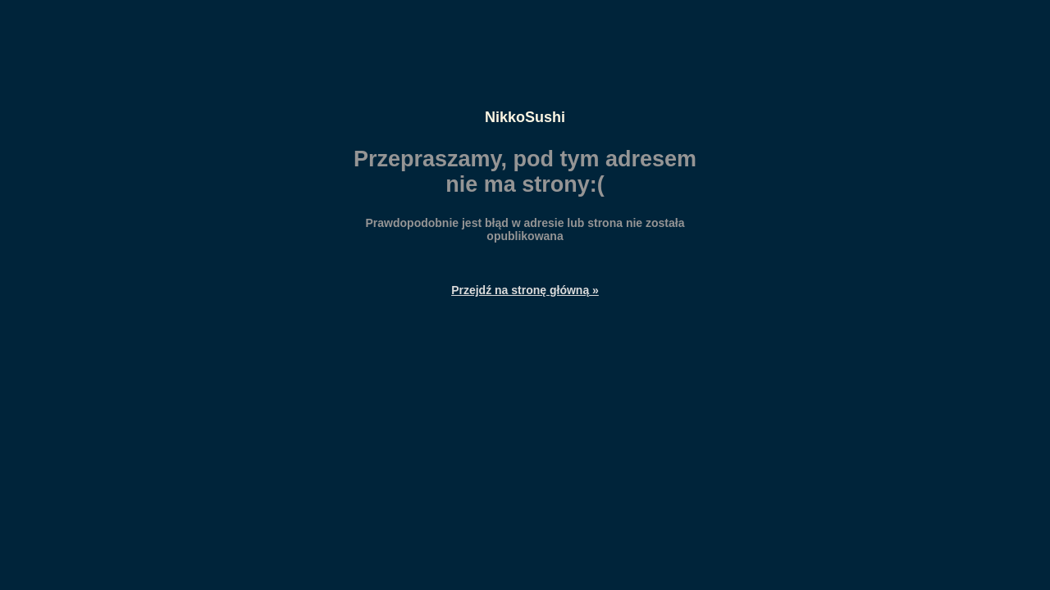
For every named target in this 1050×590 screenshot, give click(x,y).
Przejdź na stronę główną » (525, 290)
